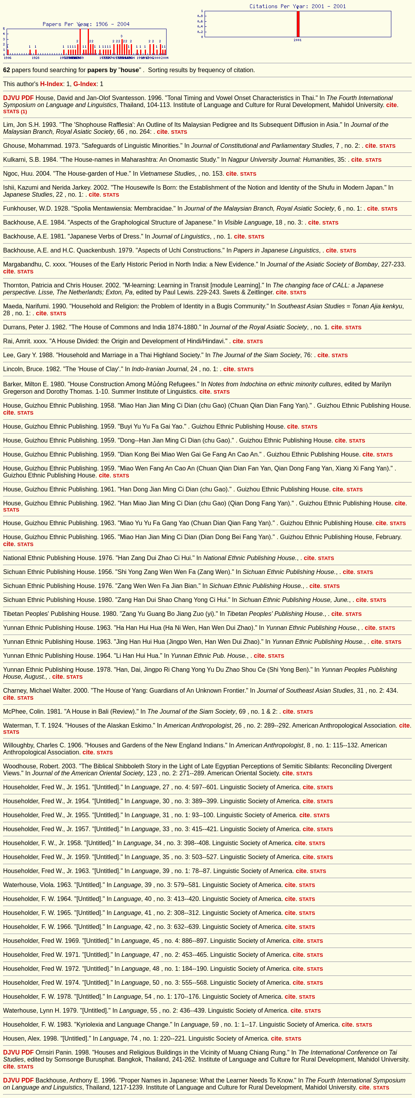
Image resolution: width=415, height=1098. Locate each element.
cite (391, 105)
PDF (27, 98)
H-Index (51, 84)
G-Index (85, 84)
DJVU (11, 98)
